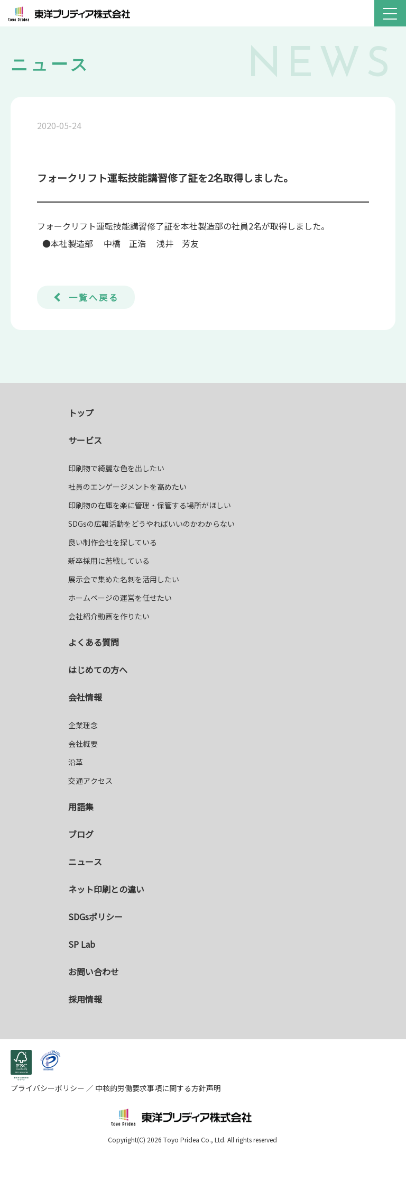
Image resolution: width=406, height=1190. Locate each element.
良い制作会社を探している (112, 542)
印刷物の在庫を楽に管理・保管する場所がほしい (149, 505)
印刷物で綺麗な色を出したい (116, 468)
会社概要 (83, 743)
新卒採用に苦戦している (109, 560)
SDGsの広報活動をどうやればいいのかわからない (151, 523)
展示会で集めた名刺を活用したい (123, 579)
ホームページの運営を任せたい (120, 597)
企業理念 (83, 725)
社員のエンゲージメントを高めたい (127, 486)
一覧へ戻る (94, 297)
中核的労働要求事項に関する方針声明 (157, 1088)
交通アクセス (90, 780)
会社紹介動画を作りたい (109, 616)
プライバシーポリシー (48, 1088)
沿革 (75, 762)
